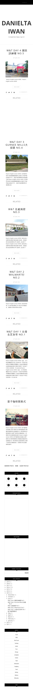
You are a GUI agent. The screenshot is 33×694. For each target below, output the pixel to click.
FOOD (17, 637)
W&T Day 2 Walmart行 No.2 (17, 274)
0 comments (23, 92)
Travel (16, 634)
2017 (8, 585)
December (11, 595)
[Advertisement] (16, 119)
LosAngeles (16, 655)
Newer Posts (10, 466)
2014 (8, 591)
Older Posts (24, 466)
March (10, 617)
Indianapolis (16, 663)
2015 (8, 589)
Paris (16, 649)
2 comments (23, 388)
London (16, 646)
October (10, 597)
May (9, 613)
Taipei (16, 660)
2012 (8, 622)
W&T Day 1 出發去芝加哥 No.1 (17, 333)
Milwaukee (16, 678)
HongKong (16, 666)
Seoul (16, 669)
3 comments (23, 318)
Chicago (16, 652)
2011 (8, 624)
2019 (8, 582)
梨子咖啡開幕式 (17, 401)
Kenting (16, 672)
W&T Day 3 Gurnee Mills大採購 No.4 (17, 144)
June (9, 598)
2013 (8, 593)
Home (16, 466)
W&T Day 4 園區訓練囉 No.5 (17, 52)
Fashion (16, 658)
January (10, 621)
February (11, 619)
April (9, 615)
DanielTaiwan (16, 27)
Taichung (16, 643)
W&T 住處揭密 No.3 (17, 210)
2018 (8, 584)
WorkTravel (16, 640)
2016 (8, 587)
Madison (16, 675)
